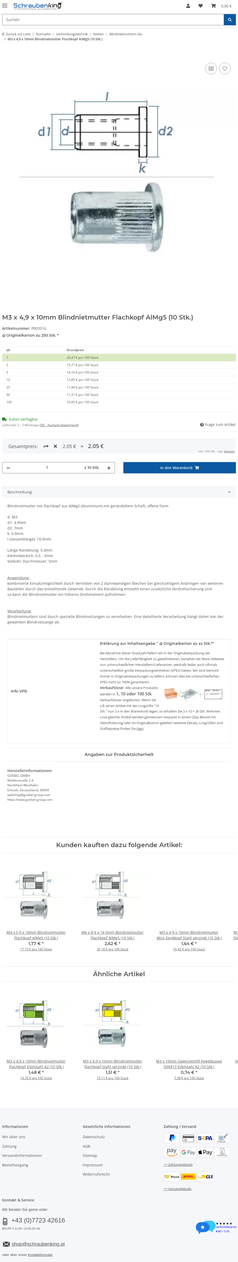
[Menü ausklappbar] (4, 3)
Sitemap (90, 1133)
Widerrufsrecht (96, 1152)
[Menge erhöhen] (109, 446)
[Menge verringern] (8, 446)
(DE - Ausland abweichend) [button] (59, 425)
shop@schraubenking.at (38, 1222)
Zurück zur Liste (18, 34)
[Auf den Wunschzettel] (225, 68)
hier (140, 707)
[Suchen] (230, 19)
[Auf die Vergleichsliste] (211, 68)
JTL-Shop (212, 1258)
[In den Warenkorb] (6, 55)
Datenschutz (94, 1115)
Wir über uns (13, 1115)
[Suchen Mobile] (113, 19)
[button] (188, 6)
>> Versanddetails (177, 1167)
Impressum (93, 1143)
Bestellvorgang (15, 1143)
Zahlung (9, 1124)
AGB (86, 1124)
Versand (67, 1245)
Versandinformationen (22, 1133)
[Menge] (47, 446)
